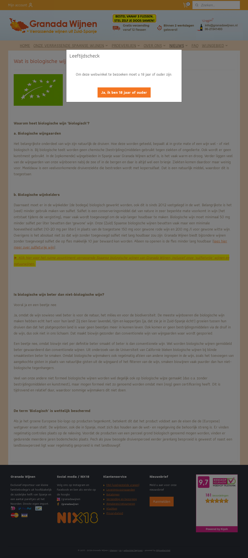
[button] (124, 92)
